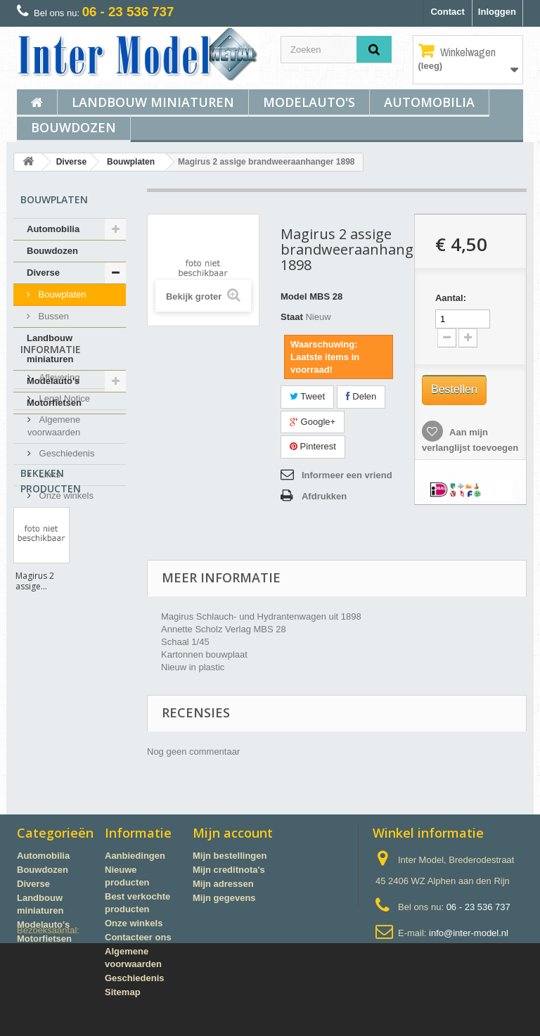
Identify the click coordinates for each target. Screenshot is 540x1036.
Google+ (312, 421)
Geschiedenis (65, 546)
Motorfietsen (54, 402)
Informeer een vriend (347, 475)
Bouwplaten (131, 162)
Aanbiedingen (135, 855)
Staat (292, 317)
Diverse (71, 162)
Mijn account (233, 832)
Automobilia (429, 102)
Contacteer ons (138, 937)
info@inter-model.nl (468, 933)
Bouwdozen (73, 127)
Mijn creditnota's (229, 869)
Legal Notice (63, 491)
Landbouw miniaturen (153, 102)
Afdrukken (324, 496)
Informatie (50, 447)
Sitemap (123, 992)
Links (48, 567)
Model (294, 296)
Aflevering (58, 470)
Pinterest (313, 446)
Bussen (52, 316)
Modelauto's (309, 102)
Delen (361, 396)
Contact (447, 11)
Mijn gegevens (224, 898)
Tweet (307, 396)
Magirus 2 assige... (34, 740)
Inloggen (497, 11)
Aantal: (450, 298)
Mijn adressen (223, 883)
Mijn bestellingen (229, 855)
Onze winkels (65, 588)
